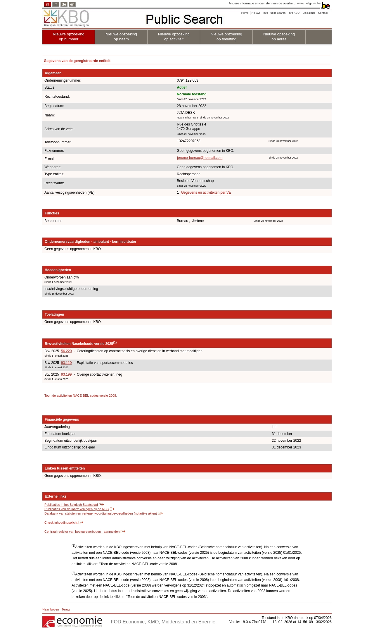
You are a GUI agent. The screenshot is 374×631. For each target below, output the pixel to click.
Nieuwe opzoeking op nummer (68, 36)
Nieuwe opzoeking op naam (121, 36)
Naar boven (50, 609)
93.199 (66, 374)
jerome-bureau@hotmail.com (199, 158)
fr (56, 4)
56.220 (66, 351)
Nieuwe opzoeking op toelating (226, 36)
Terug (66, 609)
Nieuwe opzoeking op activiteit (174, 36)
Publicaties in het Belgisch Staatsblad (71, 504)
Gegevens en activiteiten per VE (206, 192)
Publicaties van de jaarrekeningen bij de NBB (76, 509)
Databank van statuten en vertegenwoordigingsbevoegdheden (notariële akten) (100, 513)
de (64, 4)
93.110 (66, 363)
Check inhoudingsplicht (60, 522)
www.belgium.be (309, 3)
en (72, 4)
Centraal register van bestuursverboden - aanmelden (82, 531)
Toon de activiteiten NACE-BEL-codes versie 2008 (80, 395)
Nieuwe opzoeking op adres (279, 36)
